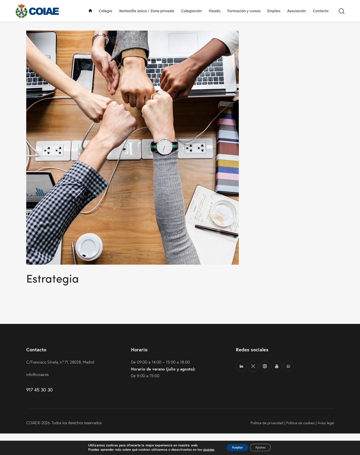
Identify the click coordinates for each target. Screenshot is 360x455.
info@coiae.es (38, 395)
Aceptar (235, 447)
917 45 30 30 (39, 411)
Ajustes (263, 447)
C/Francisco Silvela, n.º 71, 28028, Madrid (63, 383)
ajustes (203, 450)
